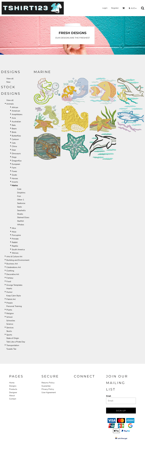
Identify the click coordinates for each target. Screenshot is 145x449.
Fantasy (9, 278)
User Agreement (49, 392)
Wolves (15, 253)
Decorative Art (12, 274)
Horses (15, 178)
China (14, 146)
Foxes (14, 171)
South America (18, 249)
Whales (20, 224)
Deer (14, 150)
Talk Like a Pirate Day (15, 341)
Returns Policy (48, 382)
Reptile (15, 246)
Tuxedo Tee (11, 349)
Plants (9, 310)
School (9, 317)
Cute (19, 189)
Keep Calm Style (13, 295)
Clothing (10, 270)
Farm (14, 167)
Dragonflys (17, 160)
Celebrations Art (13, 267)
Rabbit (14, 242)
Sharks (20, 214)
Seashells (21, 210)
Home (11, 382)
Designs (12, 386)
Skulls (9, 331)
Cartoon (15, 139)
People (9, 303)
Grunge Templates (14, 285)
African (15, 107)
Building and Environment (17, 260)
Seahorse (21, 203)
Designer (13, 392)
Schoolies (10, 320)
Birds (14, 132)
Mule (14, 231)
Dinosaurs (16, 153)
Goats (14, 175)
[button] (123, 8)
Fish (19, 196)
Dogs (14, 157)
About (12, 395)
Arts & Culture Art (14, 256)
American (16, 111)
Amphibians (17, 114)
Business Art (12, 263)
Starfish (20, 221)
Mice (14, 228)
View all (10, 78)
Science (9, 324)
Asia (14, 118)
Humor (9, 292)
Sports (9, 334)
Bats (14, 125)
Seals (19, 207)
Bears (14, 128)
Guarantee (46, 386)
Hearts (9, 288)
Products (13, 389)
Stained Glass (23, 217)
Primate (15, 238)
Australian (16, 121)
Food (8, 281)
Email (108, 396)
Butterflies (16, 135)
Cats (14, 143)
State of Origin (12, 338)
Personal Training (14, 306)
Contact (12, 398)
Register (115, 8)
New (8, 82)
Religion (10, 313)
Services (10, 327)
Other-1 (20, 199)
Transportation (12, 345)
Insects (15, 182)
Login (104, 8)
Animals (10, 104)
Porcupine (16, 235)
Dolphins (21, 192)
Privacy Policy (48, 389)
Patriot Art (11, 299)
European (16, 164)
